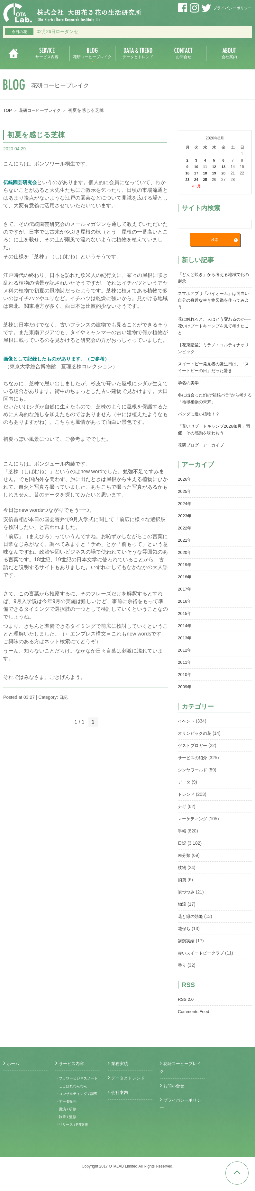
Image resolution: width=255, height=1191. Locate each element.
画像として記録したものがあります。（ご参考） (59, 358)
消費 (182, 880)
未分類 (184, 855)
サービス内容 (72, 1063)
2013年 (185, 638)
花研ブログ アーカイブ (202, 445)
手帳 (182, 831)
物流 (182, 904)
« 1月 (196, 186)
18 (206, 173)
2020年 (185, 552)
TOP (8, 110)
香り (182, 965)
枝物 (182, 867)
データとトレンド (129, 1077)
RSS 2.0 (186, 999)
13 (224, 166)
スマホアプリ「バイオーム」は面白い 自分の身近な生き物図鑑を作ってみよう (214, 300)
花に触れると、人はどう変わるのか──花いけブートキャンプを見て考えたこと (215, 326)
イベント (187, 721)
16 (187, 173)
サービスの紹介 (193, 757)
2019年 (185, 564)
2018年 (185, 577)
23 (187, 179)
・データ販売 (66, 1117)
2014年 (185, 625)
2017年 (185, 589)
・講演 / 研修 (66, 1124)
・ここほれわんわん (72, 1093)
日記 (63, 697)
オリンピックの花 (196, 733)
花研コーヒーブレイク (42, 110)
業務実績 (120, 1063)
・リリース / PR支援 (73, 1140)
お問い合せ (174, 1085)
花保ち (184, 928)
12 (215, 166)
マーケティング (193, 819)
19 (215, 173)
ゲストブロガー (193, 745)
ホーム (13, 1063)
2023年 (185, 516)
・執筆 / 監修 (66, 1132)
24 (197, 179)
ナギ (182, 806)
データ (184, 782)
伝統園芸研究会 (21, 182)
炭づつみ (187, 892)
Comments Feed (194, 1011)
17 (197, 173)
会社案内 (120, 1092)
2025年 (185, 491)
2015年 (185, 613)
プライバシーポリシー (232, 8)
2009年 (185, 686)
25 (206, 179)
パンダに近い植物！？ (200, 414)
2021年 (185, 540)
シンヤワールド (193, 770)
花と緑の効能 (191, 916)
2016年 (185, 601)
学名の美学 (189, 383)
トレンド (187, 794)
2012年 (185, 650)
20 (224, 173)
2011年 (185, 662)
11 (206, 166)
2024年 (185, 503)
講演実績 (187, 941)
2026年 (185, 479)
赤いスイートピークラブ (202, 953)
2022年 (185, 528)
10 (197, 166)
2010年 (185, 674)
